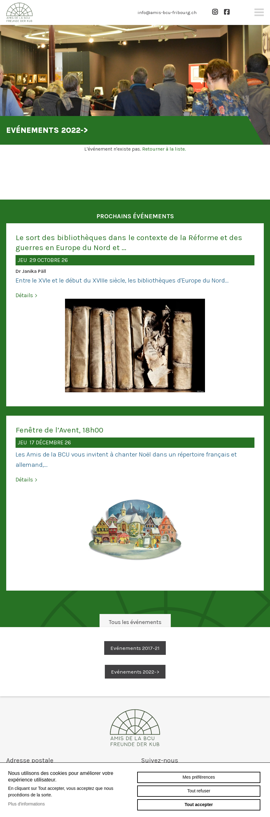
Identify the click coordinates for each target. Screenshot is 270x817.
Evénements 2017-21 (135, 648)
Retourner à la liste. (164, 149)
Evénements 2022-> (135, 672)
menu (259, 12)
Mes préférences (199, 777)
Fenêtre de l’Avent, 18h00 (59, 429)
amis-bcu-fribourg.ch (135, 727)
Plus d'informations (26, 803)
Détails (24, 295)
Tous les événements (135, 622)
